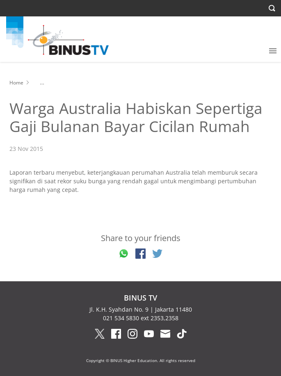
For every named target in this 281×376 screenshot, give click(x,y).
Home (16, 82)
